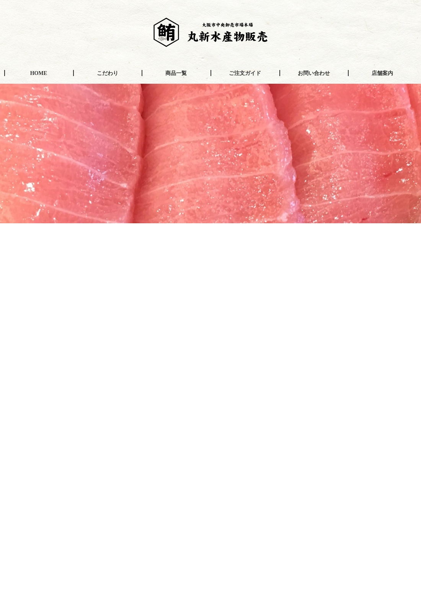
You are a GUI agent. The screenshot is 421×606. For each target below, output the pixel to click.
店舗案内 (382, 73)
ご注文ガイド (245, 73)
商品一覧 (176, 73)
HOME (38, 73)
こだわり (107, 73)
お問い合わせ (314, 73)
